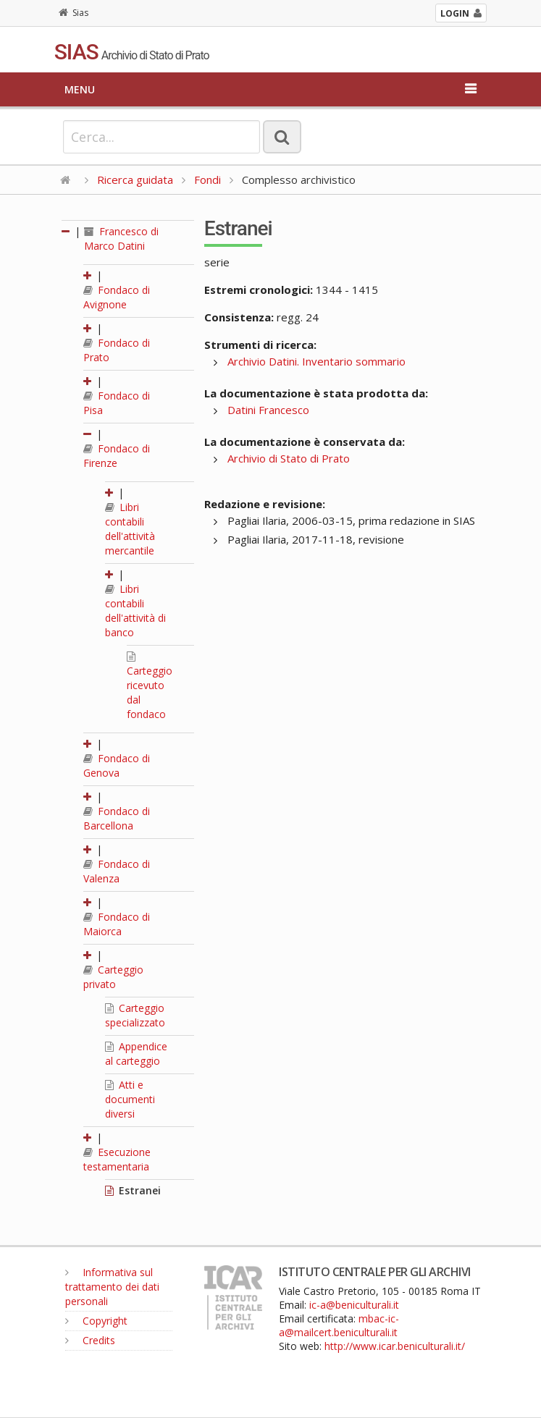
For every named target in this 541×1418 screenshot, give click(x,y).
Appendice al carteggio (136, 1053)
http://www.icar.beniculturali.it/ (394, 1346)
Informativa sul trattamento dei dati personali (112, 1286)
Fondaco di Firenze (116, 456)
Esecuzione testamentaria (117, 1159)
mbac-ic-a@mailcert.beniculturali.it (339, 1325)
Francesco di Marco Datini (121, 238)
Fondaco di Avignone (116, 297)
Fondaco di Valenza (116, 871)
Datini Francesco (268, 409)
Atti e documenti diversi (130, 1099)
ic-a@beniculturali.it (354, 1305)
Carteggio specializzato (135, 1015)
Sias (73, 13)
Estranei (133, 1190)
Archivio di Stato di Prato (288, 458)
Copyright (96, 1321)
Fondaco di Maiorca (116, 924)
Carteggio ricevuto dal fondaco (149, 686)
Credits (90, 1340)
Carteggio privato (113, 977)
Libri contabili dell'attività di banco (135, 610)
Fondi (207, 179)
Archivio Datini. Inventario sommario (316, 361)
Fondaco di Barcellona (116, 818)
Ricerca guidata (135, 179)
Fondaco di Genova (116, 765)
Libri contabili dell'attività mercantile (130, 528)
